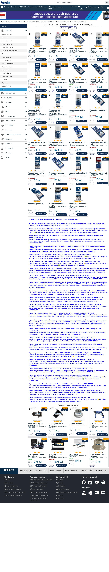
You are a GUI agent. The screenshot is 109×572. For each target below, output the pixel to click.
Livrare (59, 483)
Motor (5, 107)
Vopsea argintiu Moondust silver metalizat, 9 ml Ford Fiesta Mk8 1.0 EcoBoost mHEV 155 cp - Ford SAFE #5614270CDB (66, 297)
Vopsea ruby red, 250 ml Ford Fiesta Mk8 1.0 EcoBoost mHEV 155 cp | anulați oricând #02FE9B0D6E (60, 375)
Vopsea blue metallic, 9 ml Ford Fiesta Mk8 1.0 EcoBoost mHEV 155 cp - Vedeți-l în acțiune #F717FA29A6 (61, 313)
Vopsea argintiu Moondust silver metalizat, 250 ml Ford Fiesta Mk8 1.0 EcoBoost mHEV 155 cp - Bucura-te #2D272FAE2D (67, 291)
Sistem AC (6, 143)
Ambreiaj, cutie (8, 93)
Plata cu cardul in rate (38, 486)
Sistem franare (8, 116)
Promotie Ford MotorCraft (39, 495)
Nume (63, 28)
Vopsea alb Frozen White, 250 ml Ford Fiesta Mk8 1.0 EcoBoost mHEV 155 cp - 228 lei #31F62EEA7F (60, 254)
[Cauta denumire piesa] (80, 2)
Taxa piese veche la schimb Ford (15, 492)
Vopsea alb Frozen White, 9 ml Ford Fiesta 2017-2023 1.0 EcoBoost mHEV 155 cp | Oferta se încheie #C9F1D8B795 (64, 261)
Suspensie (6, 130)
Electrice (6, 102)
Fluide (5, 157)
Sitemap (59, 495)
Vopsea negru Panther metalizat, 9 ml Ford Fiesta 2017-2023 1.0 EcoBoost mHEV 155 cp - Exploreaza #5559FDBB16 (65, 353)
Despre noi (9, 483)
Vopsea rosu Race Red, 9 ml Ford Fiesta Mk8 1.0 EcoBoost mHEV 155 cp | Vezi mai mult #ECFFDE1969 (60, 368)
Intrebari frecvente (11, 486)
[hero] (54, 15)
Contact (59, 480)
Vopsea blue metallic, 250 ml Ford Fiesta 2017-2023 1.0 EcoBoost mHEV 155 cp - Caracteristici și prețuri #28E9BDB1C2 (66, 304)
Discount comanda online (39, 492)
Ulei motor (6, 153)
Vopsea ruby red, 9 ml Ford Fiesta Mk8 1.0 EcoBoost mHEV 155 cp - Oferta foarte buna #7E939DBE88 (61, 384)
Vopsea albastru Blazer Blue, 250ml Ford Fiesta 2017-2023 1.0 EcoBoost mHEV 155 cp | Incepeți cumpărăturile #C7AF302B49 (68, 268)
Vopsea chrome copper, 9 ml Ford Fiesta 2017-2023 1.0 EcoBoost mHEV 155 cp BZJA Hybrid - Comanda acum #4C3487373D (68, 320)
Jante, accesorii (8, 120)
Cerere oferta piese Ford (13, 489)
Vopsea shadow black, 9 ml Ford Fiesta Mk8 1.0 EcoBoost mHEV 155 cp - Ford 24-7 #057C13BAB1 (59, 397)
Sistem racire (7, 125)
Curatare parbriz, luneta (11, 134)
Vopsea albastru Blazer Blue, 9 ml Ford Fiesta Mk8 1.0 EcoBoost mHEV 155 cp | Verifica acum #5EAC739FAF (62, 275)
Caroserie (6, 97)
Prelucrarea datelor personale (67, 492)
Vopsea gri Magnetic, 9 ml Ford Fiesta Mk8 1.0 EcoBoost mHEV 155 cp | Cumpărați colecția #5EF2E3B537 (62, 337)
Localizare (60, 498)
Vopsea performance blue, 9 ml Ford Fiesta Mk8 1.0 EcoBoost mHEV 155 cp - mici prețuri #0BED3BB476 (61, 359)
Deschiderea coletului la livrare (41, 480)
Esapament (7, 139)
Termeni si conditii (62, 489)
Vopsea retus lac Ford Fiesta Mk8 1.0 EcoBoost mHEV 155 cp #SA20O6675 (53, 219)
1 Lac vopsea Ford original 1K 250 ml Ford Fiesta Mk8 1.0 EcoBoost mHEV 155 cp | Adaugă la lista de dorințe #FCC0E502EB (67, 229)
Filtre (5, 111)
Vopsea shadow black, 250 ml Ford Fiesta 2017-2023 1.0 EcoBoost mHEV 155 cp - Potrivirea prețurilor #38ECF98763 (65, 390)
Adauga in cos (41, 59)
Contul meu (60, 486)
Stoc (70, 28)
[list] (75, 27)
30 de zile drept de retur (38, 483)
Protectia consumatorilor (13, 495)
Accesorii (6, 30)
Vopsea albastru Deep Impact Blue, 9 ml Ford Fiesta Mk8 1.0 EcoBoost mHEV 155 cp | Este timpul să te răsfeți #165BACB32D (68, 282)
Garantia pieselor (36, 489)
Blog (7, 480)
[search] (107, 2)
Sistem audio (7, 148)
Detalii (30, 59)
